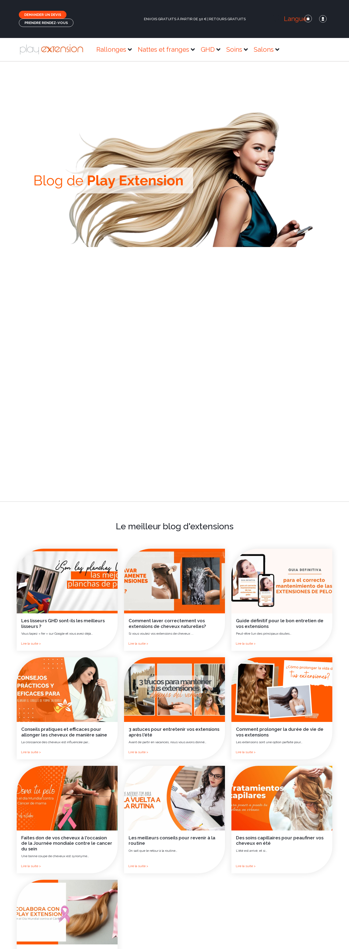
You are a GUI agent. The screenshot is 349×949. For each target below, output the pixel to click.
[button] (293, 19)
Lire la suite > (31, 643)
